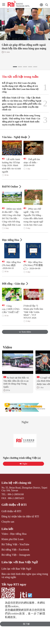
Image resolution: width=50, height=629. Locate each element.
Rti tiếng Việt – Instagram (15, 554)
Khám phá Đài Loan (12, 539)
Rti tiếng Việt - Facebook (15, 549)
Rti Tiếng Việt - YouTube (15, 544)
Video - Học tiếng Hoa (13, 533)
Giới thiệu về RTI (14, 504)
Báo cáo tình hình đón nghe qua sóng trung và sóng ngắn (24, 575)
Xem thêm (25, 332)
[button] (15, 66)
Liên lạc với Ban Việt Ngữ (19, 562)
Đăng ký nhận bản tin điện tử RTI (20, 516)
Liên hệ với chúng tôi (16, 482)
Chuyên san (7, 521)
